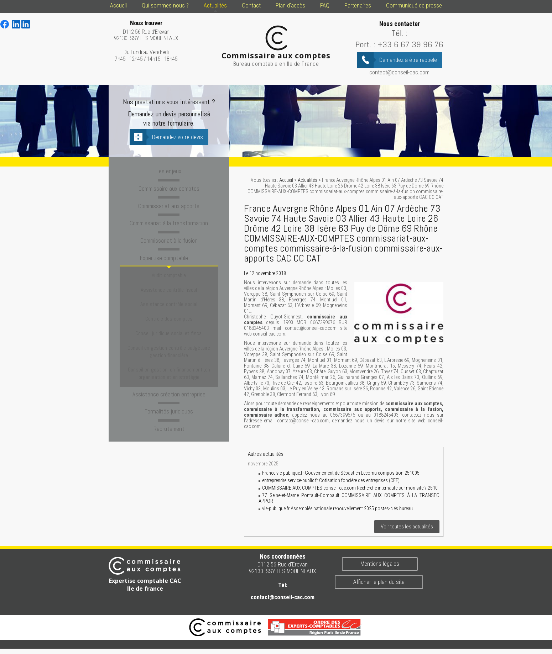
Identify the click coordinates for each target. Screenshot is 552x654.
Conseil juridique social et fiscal (169, 311)
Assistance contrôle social (168, 290)
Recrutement (169, 394)
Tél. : (399, 32)
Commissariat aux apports (169, 204)
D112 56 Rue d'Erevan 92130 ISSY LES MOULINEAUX (146, 31)
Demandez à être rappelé (408, 60)
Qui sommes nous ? (165, 5)
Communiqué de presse (414, 5)
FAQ (324, 5)
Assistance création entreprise (169, 361)
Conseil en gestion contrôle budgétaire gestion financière (168, 324)
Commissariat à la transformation (169, 221)
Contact (251, 5)
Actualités (215, 5)
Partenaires (357, 5)
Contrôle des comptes (169, 300)
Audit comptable (169, 269)
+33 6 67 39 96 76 (410, 44)
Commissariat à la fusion (169, 238)
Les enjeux (168, 171)
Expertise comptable (168, 254)
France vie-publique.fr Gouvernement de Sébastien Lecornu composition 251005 (341, 473)
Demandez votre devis (177, 137)
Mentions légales (379, 563)
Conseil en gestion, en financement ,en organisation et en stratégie (169, 342)
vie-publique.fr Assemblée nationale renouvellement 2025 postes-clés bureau (337, 508)
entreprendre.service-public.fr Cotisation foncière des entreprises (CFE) (331, 480)
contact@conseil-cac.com (399, 72)
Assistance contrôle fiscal (169, 280)
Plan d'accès (290, 5)
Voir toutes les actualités (407, 526)
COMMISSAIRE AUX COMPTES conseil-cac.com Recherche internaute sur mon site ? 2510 (350, 488)
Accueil (118, 5)
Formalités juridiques (169, 378)
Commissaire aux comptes (169, 187)
